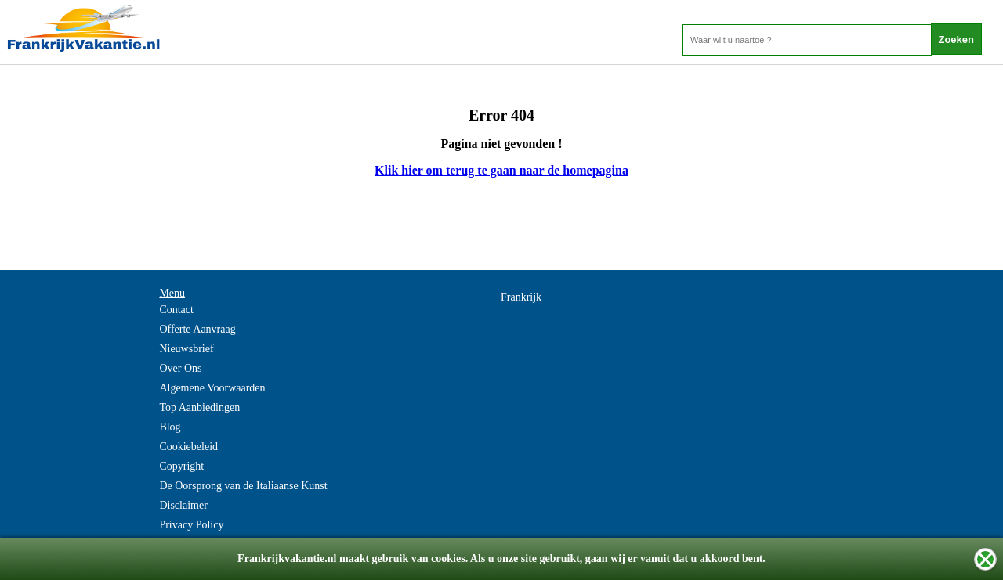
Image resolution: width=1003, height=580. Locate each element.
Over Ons (180, 368)
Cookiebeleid (188, 446)
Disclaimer (183, 505)
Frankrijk (521, 297)
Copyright (181, 466)
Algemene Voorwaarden (212, 388)
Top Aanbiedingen (199, 407)
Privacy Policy (191, 525)
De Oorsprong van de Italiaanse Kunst (243, 486)
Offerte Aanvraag (197, 329)
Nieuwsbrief (186, 349)
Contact (176, 309)
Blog (169, 427)
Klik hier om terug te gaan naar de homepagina (501, 170)
